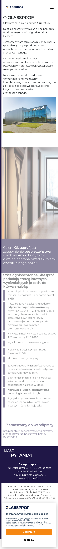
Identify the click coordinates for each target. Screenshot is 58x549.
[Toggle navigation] (52, 7)
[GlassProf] (14, 7)
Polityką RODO (23, 520)
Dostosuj (29, 540)
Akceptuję (29, 532)
